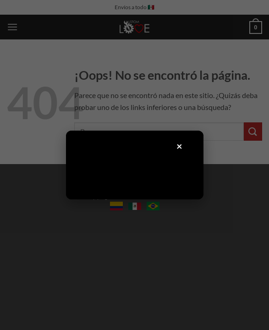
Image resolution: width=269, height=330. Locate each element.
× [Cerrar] (179, 146)
